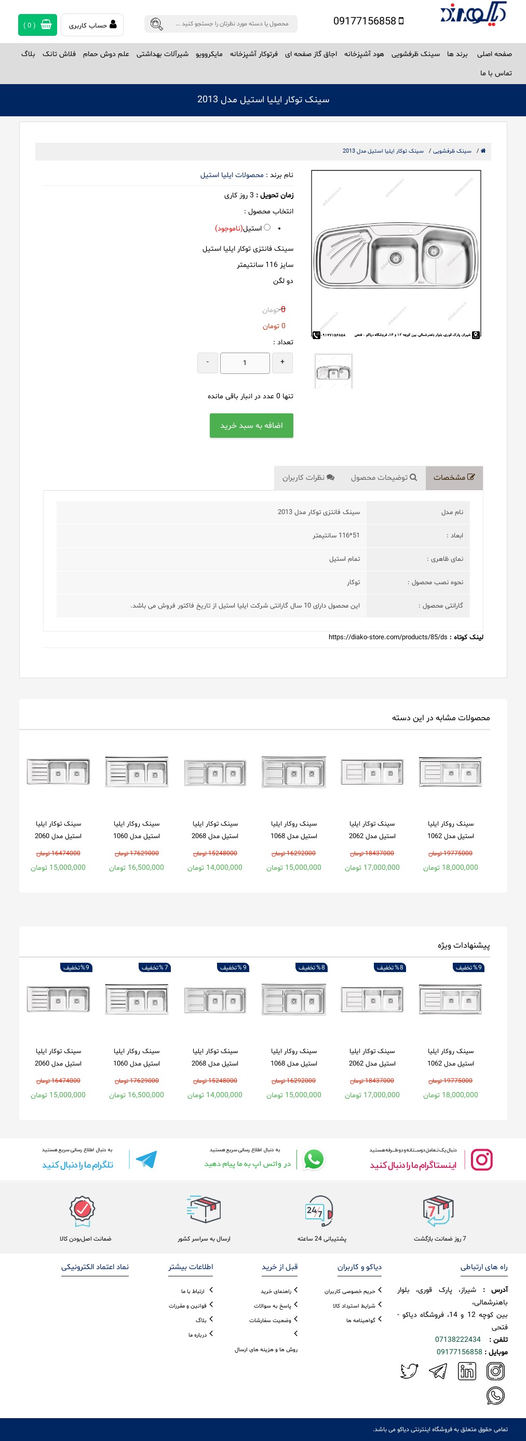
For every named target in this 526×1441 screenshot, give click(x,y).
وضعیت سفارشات (270, 1321)
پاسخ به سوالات (272, 1306)
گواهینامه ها (360, 1321)
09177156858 (368, 22)
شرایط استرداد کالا (354, 1306)
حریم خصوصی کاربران (350, 1292)
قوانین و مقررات (188, 1306)
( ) (37, 25)
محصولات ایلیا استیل (232, 175)
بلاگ (28, 54)
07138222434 (458, 1340)
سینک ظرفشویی (452, 151)
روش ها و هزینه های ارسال (266, 1350)
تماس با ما (496, 73)
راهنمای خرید (276, 1292)
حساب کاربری (93, 25)
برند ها (457, 54)
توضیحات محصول (384, 478)
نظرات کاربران (308, 478)
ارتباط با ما (193, 1292)
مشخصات (454, 478)
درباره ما (197, 1335)
